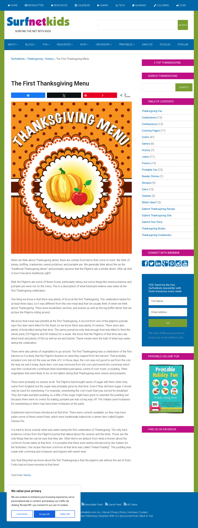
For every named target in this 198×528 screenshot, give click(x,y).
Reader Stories (150, 176)
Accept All (65, 514)
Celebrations (149, 117)
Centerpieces (150, 124)
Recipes (147, 182)
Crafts (145, 137)
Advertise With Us (108, 516)
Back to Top (146, 516)
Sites (145, 189)
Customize (22, 514)
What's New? (149, 202)
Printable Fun (149, 169)
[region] (43, 503)
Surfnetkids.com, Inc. (90, 512)
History (49, 58)
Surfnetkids (18, 58)
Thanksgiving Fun (152, 111)
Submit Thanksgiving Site (157, 215)
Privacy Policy (118, 512)
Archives (132, 512)
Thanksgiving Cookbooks (156, 235)
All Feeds (130, 504)
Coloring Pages (151, 130)
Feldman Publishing (86, 516)
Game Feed (113, 504)
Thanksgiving (35, 58)
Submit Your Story (152, 222)
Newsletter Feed (92, 504)
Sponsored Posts (129, 516)
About (106, 512)
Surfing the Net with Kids (38, 21)
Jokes (145, 156)
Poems (146, 163)
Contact (143, 512)
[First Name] (168, 301)
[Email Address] (168, 312)
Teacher (146, 195)
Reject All (44, 514)
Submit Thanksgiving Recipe (158, 209)
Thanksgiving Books (153, 228)
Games (146, 143)
